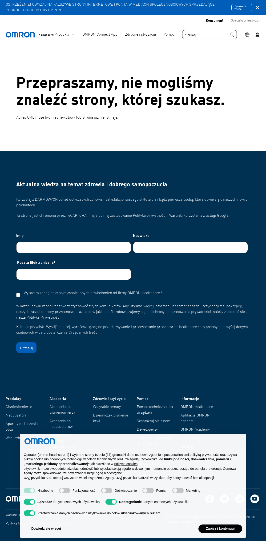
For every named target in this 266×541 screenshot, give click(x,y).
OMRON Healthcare (197, 407)
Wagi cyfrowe (16, 438)
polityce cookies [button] (125, 474)
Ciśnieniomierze (19, 407)
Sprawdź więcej (240, 7)
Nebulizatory (16, 415)
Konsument (214, 20)
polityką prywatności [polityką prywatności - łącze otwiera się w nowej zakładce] (204, 464)
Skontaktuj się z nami (154, 421)
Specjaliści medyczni (245, 20)
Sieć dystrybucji (193, 438)
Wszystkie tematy (107, 407)
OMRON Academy (195, 430)
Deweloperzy (147, 430)
